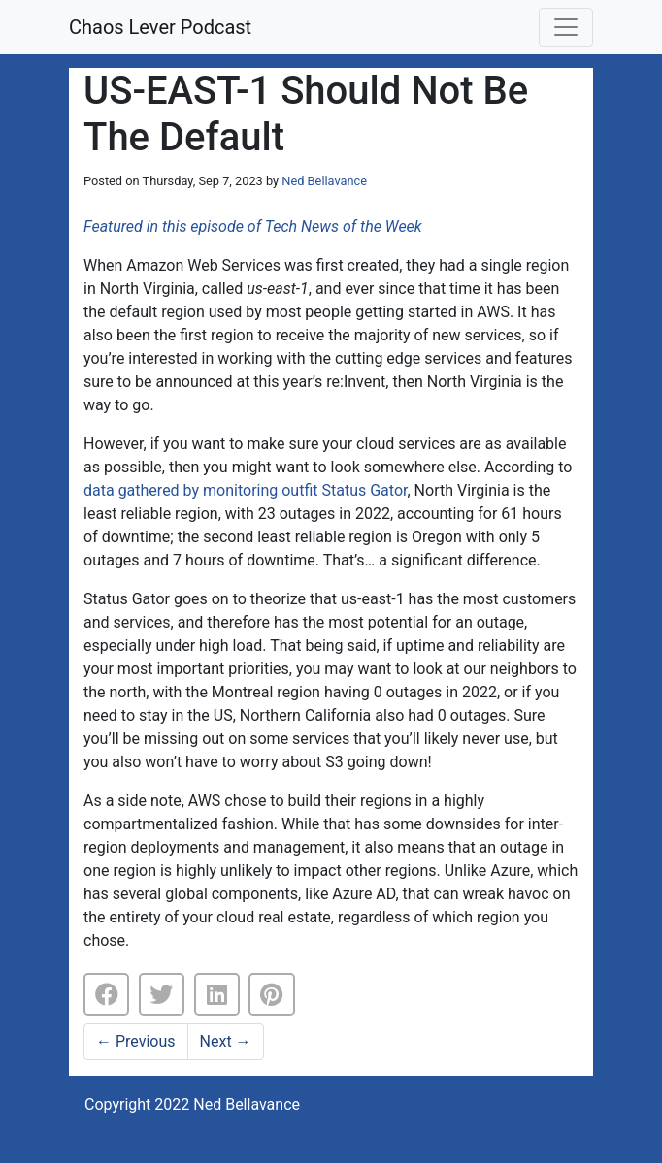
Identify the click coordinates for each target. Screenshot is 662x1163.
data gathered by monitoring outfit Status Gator (245, 490)
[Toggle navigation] (566, 27)
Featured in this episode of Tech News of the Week (252, 226)
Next (225, 1041)
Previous (136, 1041)
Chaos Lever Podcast (160, 27)
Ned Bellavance (324, 181)
